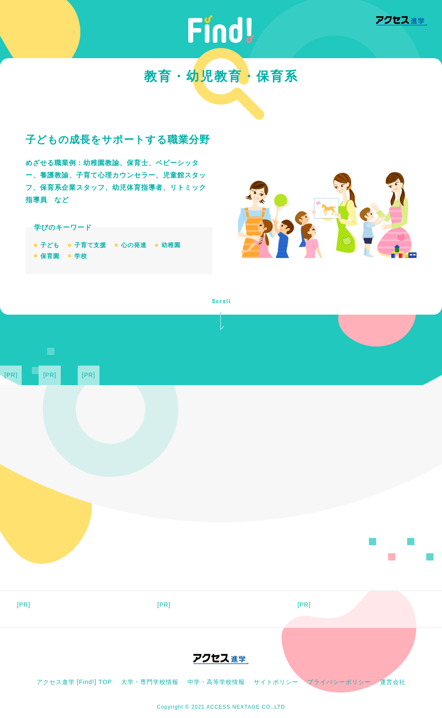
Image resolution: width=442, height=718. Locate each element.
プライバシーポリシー (339, 682)
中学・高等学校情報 (216, 682)
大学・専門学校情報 (149, 682)
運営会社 (392, 682)
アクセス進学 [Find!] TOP (74, 682)
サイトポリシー (276, 682)
